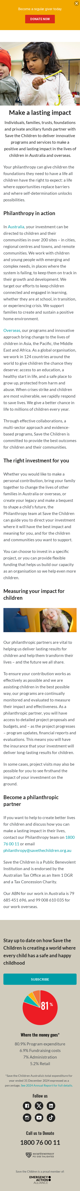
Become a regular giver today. (40, 9)
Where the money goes (39, 1034)
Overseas (11, 330)
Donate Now (40, 19)
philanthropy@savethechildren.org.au (37, 850)
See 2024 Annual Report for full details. (47, 1085)
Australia (16, 226)
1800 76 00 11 (40, 1142)
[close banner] (76, 4)
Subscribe (40, 979)
